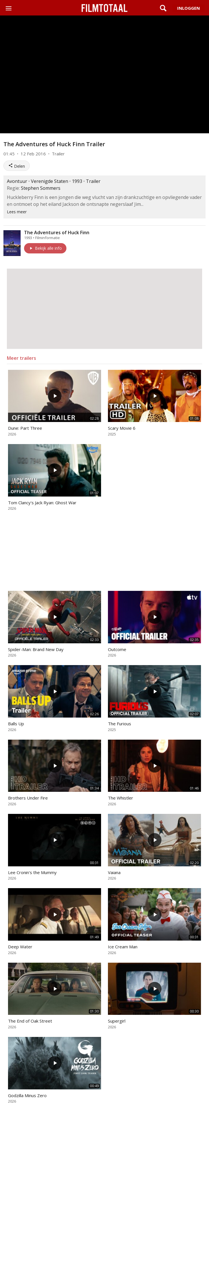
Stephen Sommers (40, 188)
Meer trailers (21, 358)
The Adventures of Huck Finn (56, 232)
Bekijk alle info (45, 248)
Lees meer (17, 211)
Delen (16, 166)
